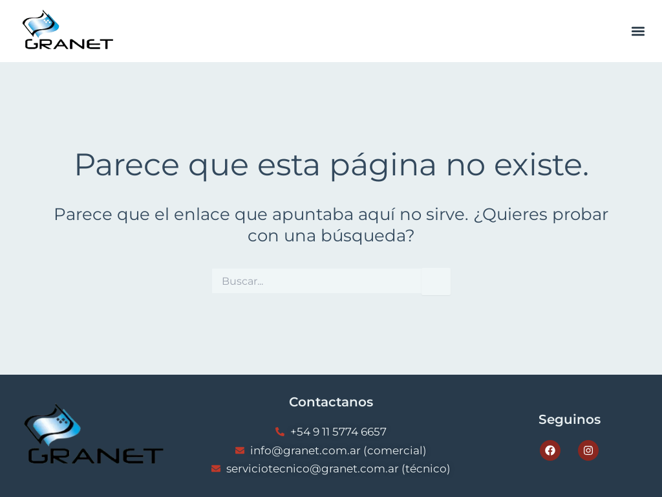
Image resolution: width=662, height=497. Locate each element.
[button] (638, 31)
